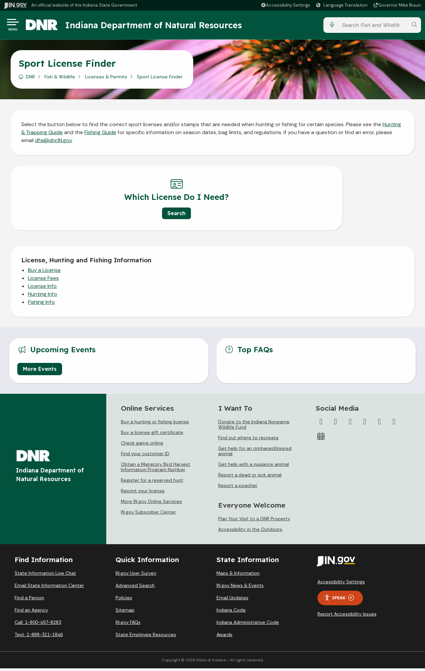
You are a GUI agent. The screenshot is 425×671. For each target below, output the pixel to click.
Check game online (142, 446)
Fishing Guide (100, 134)
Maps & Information (238, 576)
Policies (124, 600)
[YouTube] (365, 424)
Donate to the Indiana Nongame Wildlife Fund (254, 427)
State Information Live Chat (45, 576)
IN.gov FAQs (128, 625)
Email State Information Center (49, 588)
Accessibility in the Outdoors (250, 532)
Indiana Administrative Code (247, 625)
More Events (39, 371)
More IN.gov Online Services (151, 504)
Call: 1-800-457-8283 (38, 625)
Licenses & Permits (106, 79)
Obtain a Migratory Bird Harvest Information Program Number (155, 469)
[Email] (394, 424)
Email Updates (232, 600)
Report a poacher (237, 488)
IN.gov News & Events (240, 588)
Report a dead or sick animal (250, 477)
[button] (285, 5)
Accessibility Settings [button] (341, 584)
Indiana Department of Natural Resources (161, 26)
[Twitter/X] (335, 424)
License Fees (43, 280)
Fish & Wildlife (59, 79)
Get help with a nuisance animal (253, 467)
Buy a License (44, 272)
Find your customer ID (145, 456)
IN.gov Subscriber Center (148, 515)
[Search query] (373, 26)
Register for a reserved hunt (152, 483)
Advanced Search (135, 588)
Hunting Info (42, 296)
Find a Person (29, 600)
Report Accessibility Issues (347, 617)
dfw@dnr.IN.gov (53, 142)
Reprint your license (143, 493)
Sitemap (125, 613)
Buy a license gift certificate (152, 435)
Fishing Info (41, 304)
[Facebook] (321, 424)
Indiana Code (231, 613)
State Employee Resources (146, 637)
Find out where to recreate (248, 440)
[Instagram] (350, 424)
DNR (30, 79)
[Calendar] (321, 439)
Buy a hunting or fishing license (155, 424)
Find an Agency (31, 613)
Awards (224, 637)
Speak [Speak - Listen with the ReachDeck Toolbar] (339, 600)
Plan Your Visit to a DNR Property (254, 521)
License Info (42, 288)
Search (110, 215)
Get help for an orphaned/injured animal (255, 453)
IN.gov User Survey (136, 576)
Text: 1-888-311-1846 (39, 637)
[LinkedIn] (379, 424)
